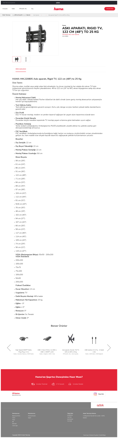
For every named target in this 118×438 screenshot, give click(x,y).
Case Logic (15, 425)
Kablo (13, 8)
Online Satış (109, 8)
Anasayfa (4, 8)
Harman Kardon (32, 416)
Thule (13, 420)
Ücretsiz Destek (75, 384)
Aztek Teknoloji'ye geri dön (9, 2)
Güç (32, 8)
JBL (13, 421)
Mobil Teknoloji (6, 15)
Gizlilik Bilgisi (102, 435)
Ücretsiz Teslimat (39, 384)
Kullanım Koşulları (94, 435)
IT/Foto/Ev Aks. (23, 8)
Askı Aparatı (36, 15)
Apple (29, 418)
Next (56, 38)
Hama (13, 418)
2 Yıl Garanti (57, 384)
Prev (14, 38)
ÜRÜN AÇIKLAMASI (21, 69)
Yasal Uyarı (86, 435)
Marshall (14, 423)
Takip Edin (101, 394)
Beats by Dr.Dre (16, 416)
